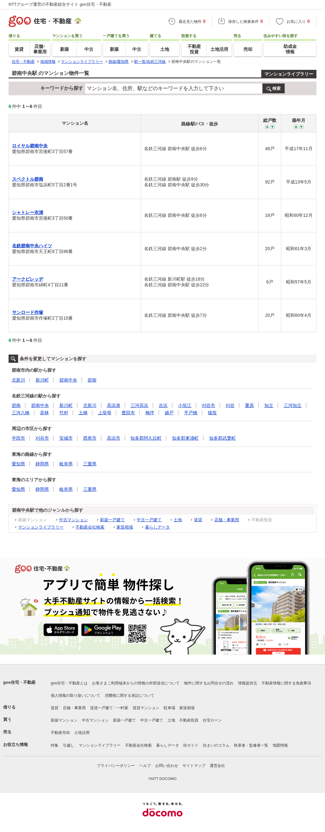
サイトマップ (193, 765)
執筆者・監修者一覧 (251, 745)
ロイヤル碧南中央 (30, 145)
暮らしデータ (157, 527)
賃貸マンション (146, 708)
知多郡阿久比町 (146, 438)
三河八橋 (21, 412)
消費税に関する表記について (129, 695)
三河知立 (293, 405)
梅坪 (149, 412)
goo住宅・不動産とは (69, 683)
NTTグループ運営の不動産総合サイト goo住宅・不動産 (60, 4)
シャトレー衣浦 (27, 212)
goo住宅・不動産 (19, 682)
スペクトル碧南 (27, 179)
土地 (178, 519)
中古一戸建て (149, 519)
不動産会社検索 (90, 527)
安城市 (66, 438)
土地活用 (82, 732)
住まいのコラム (216, 745)
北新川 (18, 380)
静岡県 (42, 463)
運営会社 (217, 765)
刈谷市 (208, 405)
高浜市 (113, 438)
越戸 (169, 412)
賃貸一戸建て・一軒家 (109, 708)
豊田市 (128, 412)
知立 (268, 405)
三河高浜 (139, 405)
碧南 (92, 380)
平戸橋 (190, 412)
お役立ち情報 (15, 744)
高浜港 (113, 405)
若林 (44, 412)
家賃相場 (124, 527)
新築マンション (64, 720)
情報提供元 (247, 683)
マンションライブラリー (288, 74)
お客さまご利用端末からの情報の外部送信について (136, 683)
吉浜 (163, 405)
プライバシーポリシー (116, 765)
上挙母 (104, 412)
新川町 (42, 380)
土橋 (83, 412)
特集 (54, 745)
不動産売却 (60, 732)
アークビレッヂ (27, 279)
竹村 (63, 412)
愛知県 (18, 463)
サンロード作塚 (27, 312)
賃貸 (198, 519)
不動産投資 (188, 720)
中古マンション (73, 519)
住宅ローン (212, 720)
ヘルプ (145, 765)
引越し (68, 745)
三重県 (89, 463)
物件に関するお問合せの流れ (209, 683)
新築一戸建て (112, 519)
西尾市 (89, 438)
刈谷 (230, 405)
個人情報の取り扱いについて (75, 695)
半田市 (18, 438)
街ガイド (190, 745)
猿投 (212, 412)
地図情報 (280, 745)
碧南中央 (68, 380)
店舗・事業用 (226, 519)
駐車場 (169, 708)
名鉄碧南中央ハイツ (32, 245)
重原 (249, 405)
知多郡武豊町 (222, 438)
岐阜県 (66, 463)
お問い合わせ (166, 765)
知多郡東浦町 (185, 438)
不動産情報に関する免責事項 (286, 683)
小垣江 (184, 405)
